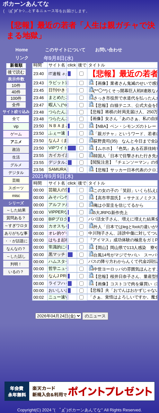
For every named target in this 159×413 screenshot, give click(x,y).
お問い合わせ (108, 49)
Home (21, 49)
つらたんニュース (65, 111)
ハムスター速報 (63, 261)
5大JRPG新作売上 (110, 212)
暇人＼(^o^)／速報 (66, 104)
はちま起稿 (59, 239)
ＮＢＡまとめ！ (63, 125)
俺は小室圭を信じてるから (118, 205)
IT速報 (55, 73)
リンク (22, 57)
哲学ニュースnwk (65, 268)
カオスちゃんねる (65, 226)
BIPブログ (58, 219)
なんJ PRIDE (61, 275)
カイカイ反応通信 (65, 155)
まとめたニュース (65, 97)
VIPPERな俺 (60, 212)
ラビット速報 (61, 82)
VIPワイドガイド (64, 147)
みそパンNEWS (63, 197)
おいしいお (59, 290)
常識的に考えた (63, 247)
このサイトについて (65, 49)
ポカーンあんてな (26, 4)
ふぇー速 (57, 133)
